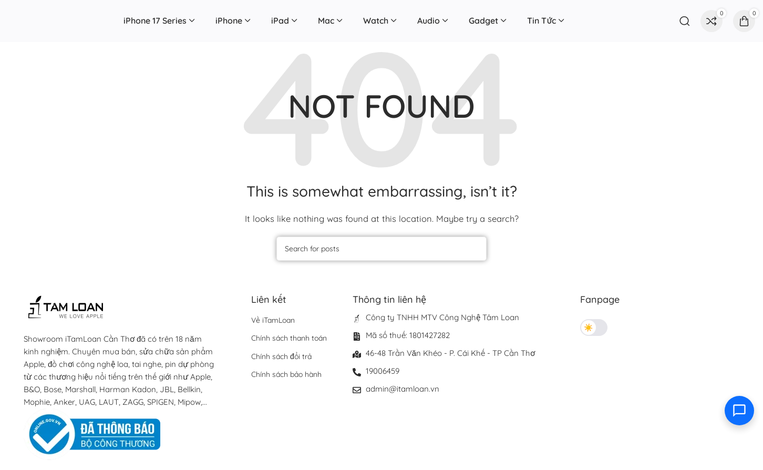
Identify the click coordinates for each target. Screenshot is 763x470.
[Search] (684, 21)
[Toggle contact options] (739, 410)
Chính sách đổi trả (281, 356)
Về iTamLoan (273, 320)
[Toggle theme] (593, 327)
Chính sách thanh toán (289, 338)
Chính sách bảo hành (286, 374)
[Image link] (92, 433)
